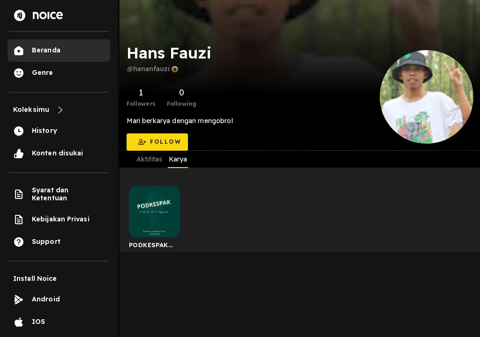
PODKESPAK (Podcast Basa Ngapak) (152, 246)
